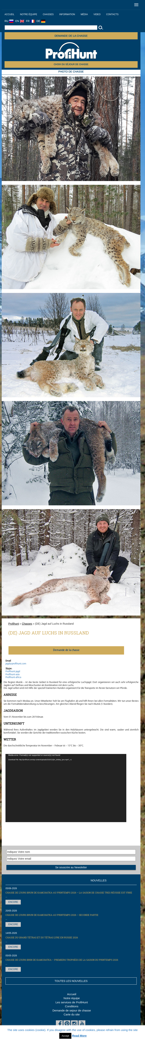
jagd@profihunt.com (15, 664)
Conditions (71, 1006)
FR (30, 21)
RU (9, 21)
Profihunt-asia (12, 674)
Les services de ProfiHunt (72, 1002)
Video (96, 14)
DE (40, 21)
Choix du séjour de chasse (71, 64)
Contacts (112, 14)
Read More (79, 1035)
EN (19, 21)
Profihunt (13, 623)
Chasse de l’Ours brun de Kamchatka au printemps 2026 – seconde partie (51, 914)
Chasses (48, 14)
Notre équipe (28, 14)
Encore (13, 902)
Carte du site (72, 1014)
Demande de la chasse (71, 35)
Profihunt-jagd (12, 671)
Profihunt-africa (13, 677)
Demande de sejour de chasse (71, 1010)
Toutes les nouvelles (71, 980)
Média (84, 14)
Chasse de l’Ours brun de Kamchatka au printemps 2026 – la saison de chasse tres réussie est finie (68, 892)
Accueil (9, 14)
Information (67, 14)
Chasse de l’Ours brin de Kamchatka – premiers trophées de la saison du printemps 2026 (61, 959)
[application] (65, 788)
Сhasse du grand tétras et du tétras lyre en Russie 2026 (41, 937)
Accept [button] (65, 1035)
